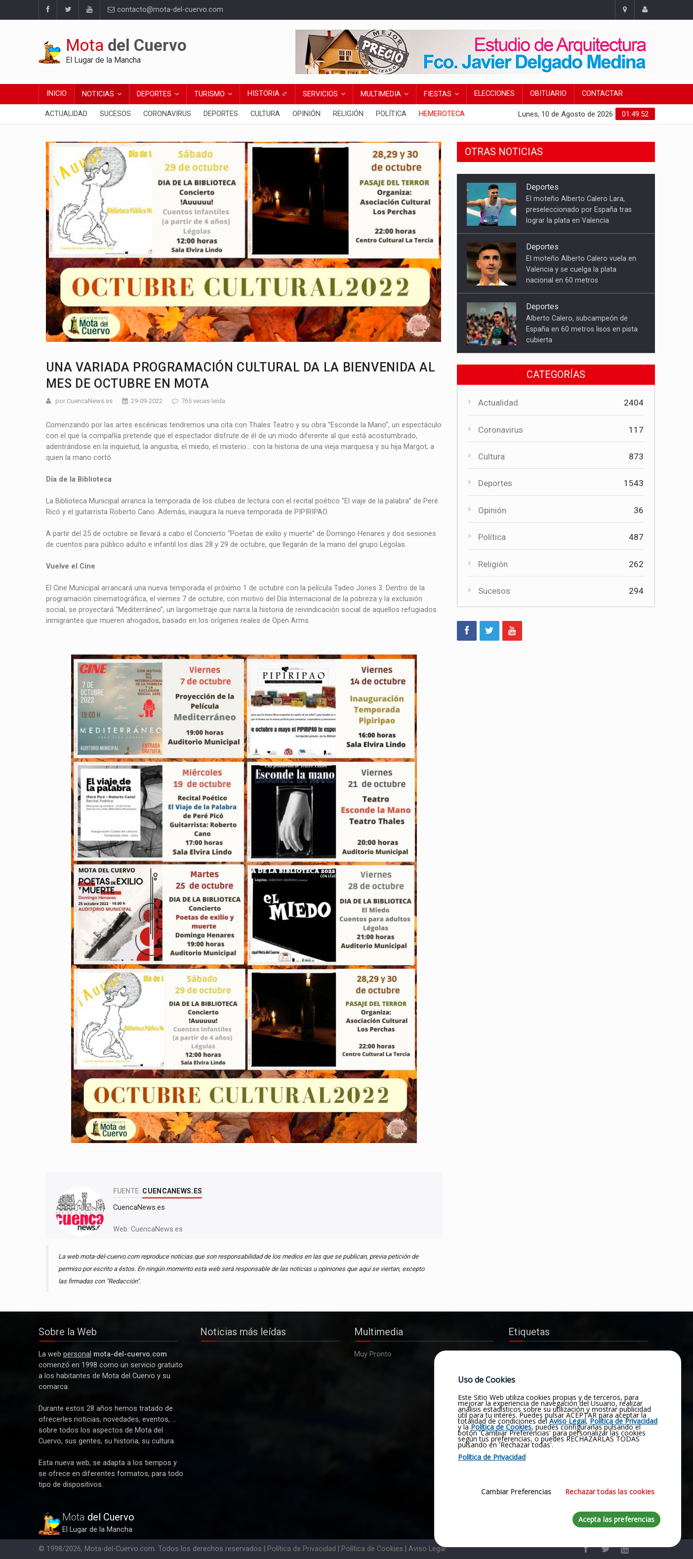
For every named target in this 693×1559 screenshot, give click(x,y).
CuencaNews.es (157, 1229)
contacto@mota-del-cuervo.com (165, 9)
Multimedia (381, 94)
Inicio (56, 93)
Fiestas (437, 94)
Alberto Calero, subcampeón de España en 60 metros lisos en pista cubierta (582, 329)
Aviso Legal (427, 1549)
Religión (348, 114)
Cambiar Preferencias (516, 1491)
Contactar (602, 93)
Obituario (548, 93)
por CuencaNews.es (84, 401)
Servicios (320, 94)
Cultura (265, 114)
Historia (267, 93)
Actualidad (66, 114)
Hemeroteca (442, 114)
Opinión (306, 114)
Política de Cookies (372, 1549)
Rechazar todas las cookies (609, 1491)
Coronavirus (167, 114)
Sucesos (115, 114)
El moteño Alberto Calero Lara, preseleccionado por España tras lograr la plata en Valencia (579, 209)
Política (391, 114)
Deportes (154, 94)
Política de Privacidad (301, 1549)
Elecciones (494, 93)
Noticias (98, 94)
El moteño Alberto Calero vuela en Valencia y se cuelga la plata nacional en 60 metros (581, 269)
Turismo (209, 94)
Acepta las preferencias (616, 1519)
